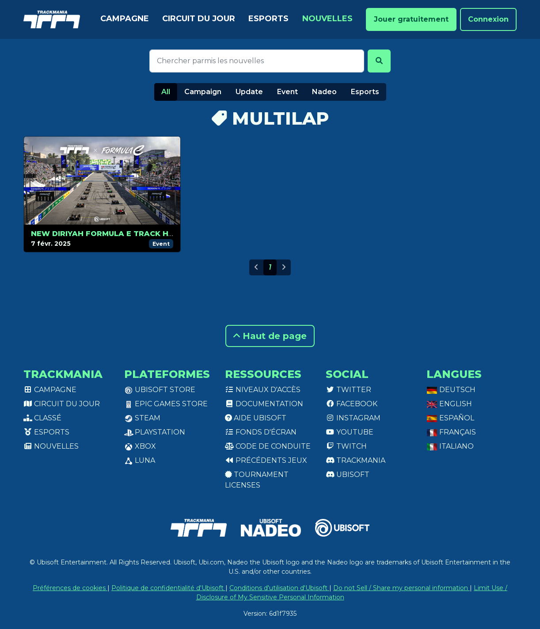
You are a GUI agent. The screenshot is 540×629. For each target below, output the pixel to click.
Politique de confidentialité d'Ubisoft (168, 588)
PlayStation (154, 432)
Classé (42, 418)
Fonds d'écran (261, 432)
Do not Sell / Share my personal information (401, 588)
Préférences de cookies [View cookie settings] (70, 588)
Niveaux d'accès (262, 389)
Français (451, 432)
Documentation (264, 404)
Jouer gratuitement (411, 19)
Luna (139, 460)
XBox (140, 446)
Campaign (202, 92)
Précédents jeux (266, 460)
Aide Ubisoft (255, 418)
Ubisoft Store (159, 389)
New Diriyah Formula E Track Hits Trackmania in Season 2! (160, 233)
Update (249, 92)
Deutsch (450, 389)
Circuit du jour (198, 18)
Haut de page (270, 336)
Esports (268, 18)
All (165, 92)
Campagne (124, 18)
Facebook (351, 404)
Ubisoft (347, 474)
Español (450, 418)
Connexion (488, 19)
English (449, 404)
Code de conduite (268, 446)
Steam (142, 418)
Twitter (348, 389)
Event (287, 92)
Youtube (349, 432)
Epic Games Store (166, 404)
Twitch (346, 446)
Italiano (450, 446)
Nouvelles (327, 18)
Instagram (353, 418)
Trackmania (355, 460)
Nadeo (324, 92)
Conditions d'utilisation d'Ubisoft (279, 588)
